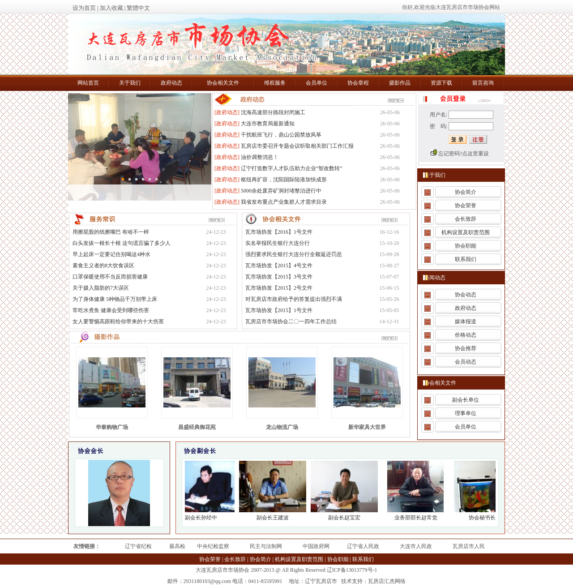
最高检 (177, 546)
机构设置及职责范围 (465, 232)
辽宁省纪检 (138, 546)
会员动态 (465, 362)
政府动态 (465, 308)
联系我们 (465, 259)
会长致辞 (465, 219)
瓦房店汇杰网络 (387, 581)
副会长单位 (465, 400)
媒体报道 (465, 321)
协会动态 (465, 294)
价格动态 (465, 335)
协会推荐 (465, 348)
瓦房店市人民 (469, 546)
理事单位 (465, 413)
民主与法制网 (266, 546)
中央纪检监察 (213, 546)
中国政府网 (316, 546)
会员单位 (465, 427)
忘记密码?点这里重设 (463, 153)
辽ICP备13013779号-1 (352, 570)
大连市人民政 (416, 546)
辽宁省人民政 (363, 546)
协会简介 (465, 192)
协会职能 (465, 246)
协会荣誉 (465, 205)
